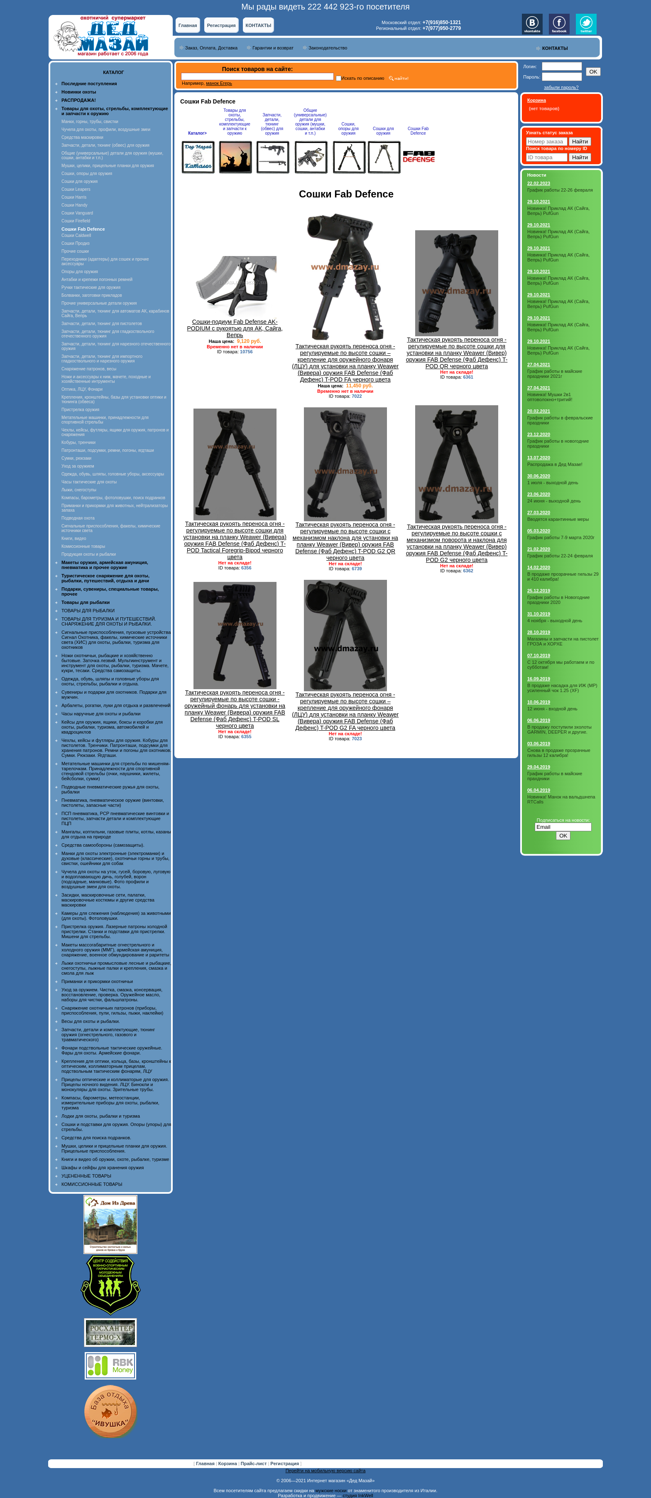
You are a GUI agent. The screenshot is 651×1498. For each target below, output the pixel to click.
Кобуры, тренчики (78, 442)
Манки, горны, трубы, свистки (89, 121)
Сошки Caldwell (76, 235)
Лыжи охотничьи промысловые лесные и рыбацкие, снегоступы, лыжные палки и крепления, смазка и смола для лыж (116, 968)
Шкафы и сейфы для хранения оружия (102, 1167)
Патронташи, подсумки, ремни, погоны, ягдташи (107, 450)
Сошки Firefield (75, 221)
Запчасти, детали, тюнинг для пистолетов (101, 323)
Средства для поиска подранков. (96, 1137)
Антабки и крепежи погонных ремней (96, 279)
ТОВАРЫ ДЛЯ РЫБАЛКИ (88, 610)
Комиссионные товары (83, 546)
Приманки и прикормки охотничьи (97, 981)
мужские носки (331, 1490)
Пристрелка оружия (80, 409)
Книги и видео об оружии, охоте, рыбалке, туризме (115, 1159)
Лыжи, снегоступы (78, 490)
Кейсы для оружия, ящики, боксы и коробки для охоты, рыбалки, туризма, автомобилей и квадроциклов (112, 726)
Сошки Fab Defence (418, 131)
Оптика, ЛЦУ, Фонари (82, 389)
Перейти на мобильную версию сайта (326, 1470)
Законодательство (327, 47)
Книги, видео (73, 538)
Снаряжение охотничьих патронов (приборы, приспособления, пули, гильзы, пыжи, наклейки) (112, 1010)
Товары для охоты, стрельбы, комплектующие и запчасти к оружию (234, 122)
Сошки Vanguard (77, 213)
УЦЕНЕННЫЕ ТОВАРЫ (86, 1175)
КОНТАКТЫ (259, 25)
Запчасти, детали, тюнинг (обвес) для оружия (105, 145)
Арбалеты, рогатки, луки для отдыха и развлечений (115, 705)
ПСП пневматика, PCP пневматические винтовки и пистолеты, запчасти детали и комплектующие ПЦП (115, 818)
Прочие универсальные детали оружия (99, 303)
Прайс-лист (254, 1463)
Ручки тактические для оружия (90, 287)
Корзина (228, 1463)
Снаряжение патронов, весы (88, 369)
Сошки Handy (74, 205)
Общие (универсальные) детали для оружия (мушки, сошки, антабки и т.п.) (310, 122)
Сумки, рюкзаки (76, 458)
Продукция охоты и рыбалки (88, 554)
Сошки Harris (73, 197)
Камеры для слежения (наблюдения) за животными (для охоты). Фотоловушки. (116, 916)
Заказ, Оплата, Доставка (211, 47)
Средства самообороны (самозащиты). (102, 845)
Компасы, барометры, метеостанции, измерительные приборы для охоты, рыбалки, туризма (110, 1102)
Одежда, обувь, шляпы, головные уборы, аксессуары (112, 474)
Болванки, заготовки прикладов (91, 295)
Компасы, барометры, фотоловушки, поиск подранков (113, 497)
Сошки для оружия (79, 181)
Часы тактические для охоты (89, 482)
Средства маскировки (82, 137)
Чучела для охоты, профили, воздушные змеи (105, 129)
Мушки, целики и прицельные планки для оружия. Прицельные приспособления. (114, 1148)
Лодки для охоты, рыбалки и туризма (100, 1116)
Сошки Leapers (76, 189)
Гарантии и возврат (273, 47)
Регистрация (221, 25)
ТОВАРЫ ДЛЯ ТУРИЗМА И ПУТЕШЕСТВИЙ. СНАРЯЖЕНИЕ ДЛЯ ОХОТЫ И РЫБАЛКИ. (108, 621)
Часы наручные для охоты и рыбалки (100, 713)
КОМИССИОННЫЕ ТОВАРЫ (91, 1184)
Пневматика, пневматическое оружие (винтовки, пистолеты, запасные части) (112, 803)
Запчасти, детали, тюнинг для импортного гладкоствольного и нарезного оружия (101, 358)
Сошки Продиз (75, 243)
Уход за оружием (77, 466)
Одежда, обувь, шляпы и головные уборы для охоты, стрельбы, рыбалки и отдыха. (110, 681)
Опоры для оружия (79, 271)
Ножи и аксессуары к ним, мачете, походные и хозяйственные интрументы (106, 379)
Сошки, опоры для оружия (86, 173)
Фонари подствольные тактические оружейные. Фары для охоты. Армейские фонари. (111, 1050)
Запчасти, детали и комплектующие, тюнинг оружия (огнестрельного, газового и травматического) (108, 1034)
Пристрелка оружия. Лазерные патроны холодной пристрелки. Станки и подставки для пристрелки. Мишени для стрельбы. (114, 931)
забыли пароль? (561, 87)
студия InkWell (358, 1495)
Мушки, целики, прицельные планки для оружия (107, 165)
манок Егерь (219, 83)
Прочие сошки (75, 251)
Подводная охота (78, 518)
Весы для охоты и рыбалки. (90, 1021)
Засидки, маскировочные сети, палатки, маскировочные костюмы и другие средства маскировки (107, 899)
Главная (188, 25)
